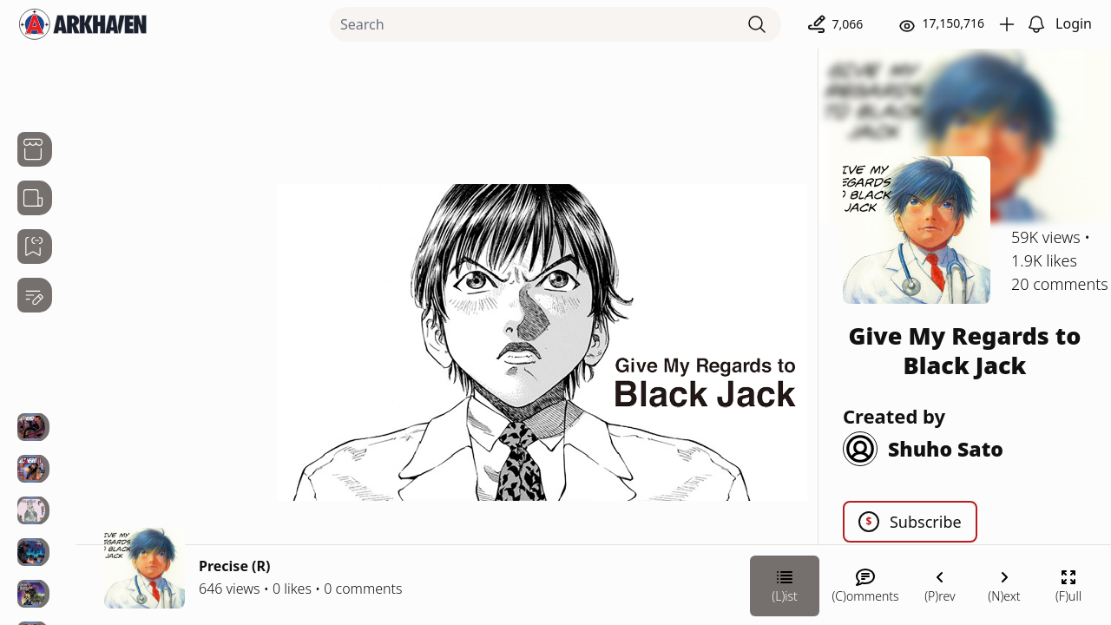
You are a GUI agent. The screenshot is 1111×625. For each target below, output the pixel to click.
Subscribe (910, 521)
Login (1073, 23)
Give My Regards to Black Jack (965, 350)
